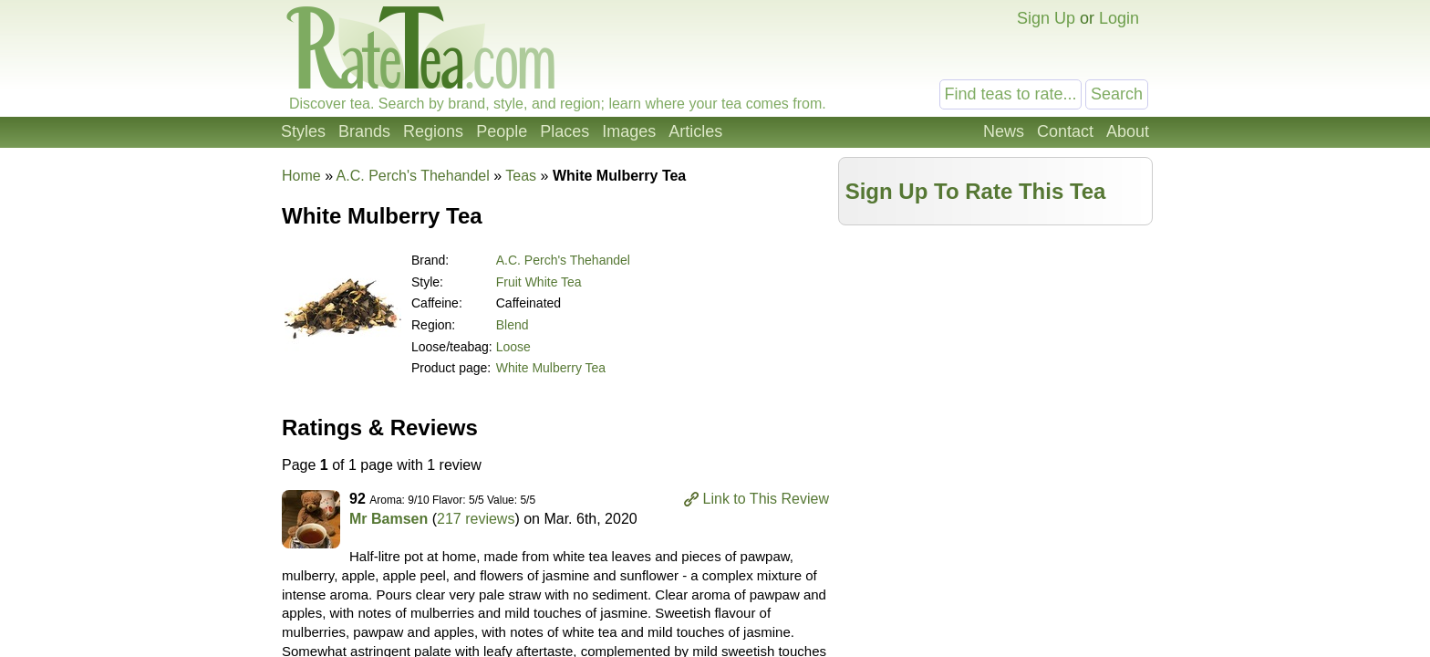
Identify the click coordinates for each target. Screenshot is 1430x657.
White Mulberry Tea (551, 367)
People (501, 131)
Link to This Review (766, 498)
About (1127, 131)
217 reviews (475, 519)
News (1003, 131)
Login (1119, 18)
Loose (513, 346)
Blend (512, 325)
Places (564, 131)
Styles (303, 131)
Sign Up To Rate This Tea (975, 191)
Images (629, 131)
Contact (1065, 131)
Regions (433, 131)
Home (301, 175)
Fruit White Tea (539, 282)
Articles (695, 131)
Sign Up (1046, 18)
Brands (364, 131)
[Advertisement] (996, 362)
